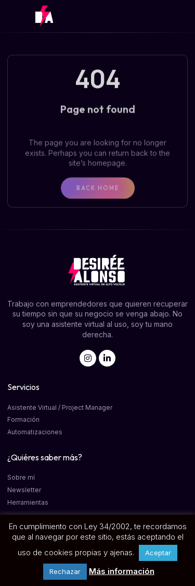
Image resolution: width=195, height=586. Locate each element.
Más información (121, 571)
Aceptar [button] (158, 552)
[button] (187, 16)
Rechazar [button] (65, 571)
